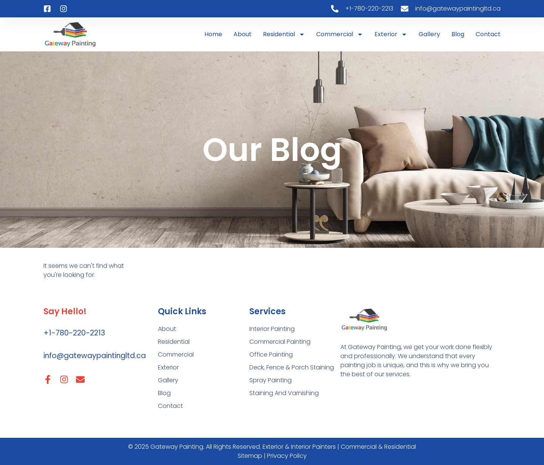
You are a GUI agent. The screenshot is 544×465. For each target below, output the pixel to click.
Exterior (390, 34)
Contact (488, 34)
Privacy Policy (287, 455)
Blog (457, 34)
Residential (284, 34)
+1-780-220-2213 (74, 333)
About (242, 34)
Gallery (429, 34)
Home (213, 34)
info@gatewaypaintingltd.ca (94, 356)
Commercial (339, 34)
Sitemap (251, 455)
